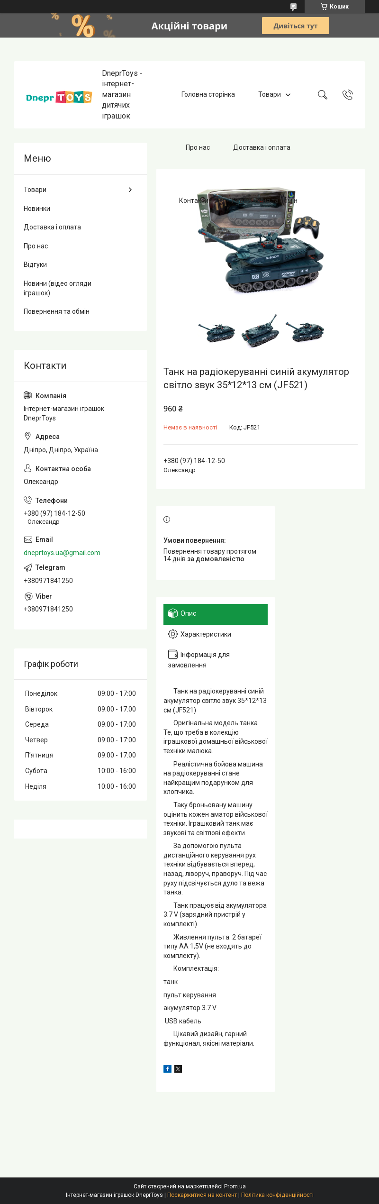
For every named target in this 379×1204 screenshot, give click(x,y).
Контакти (193, 200)
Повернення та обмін (265, 200)
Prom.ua (235, 1186)
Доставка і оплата (261, 147)
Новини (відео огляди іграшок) (57, 288)
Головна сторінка (208, 94)
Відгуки (35, 264)
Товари (269, 94)
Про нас (198, 147)
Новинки (37, 208)
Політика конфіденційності (277, 1195)
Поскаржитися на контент (202, 1195)
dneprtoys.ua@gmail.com (62, 552)
